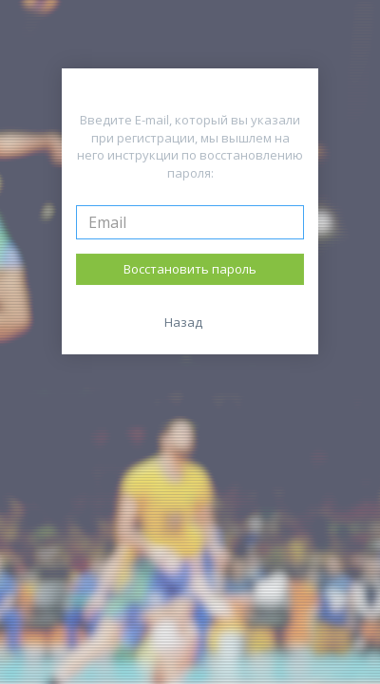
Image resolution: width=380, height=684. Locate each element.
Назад (183, 322)
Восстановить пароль (190, 268)
